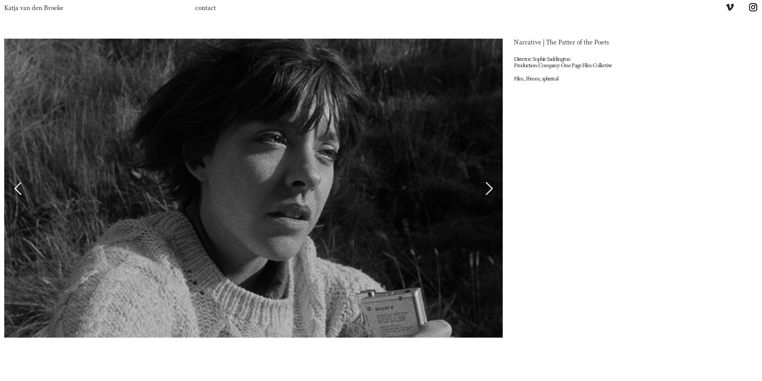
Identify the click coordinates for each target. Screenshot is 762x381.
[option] (253, 188)
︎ (753, 8)
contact (205, 8)
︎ (729, 8)
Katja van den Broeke (34, 8)
